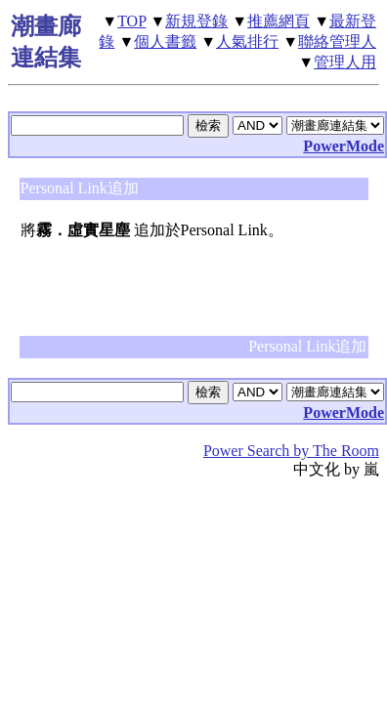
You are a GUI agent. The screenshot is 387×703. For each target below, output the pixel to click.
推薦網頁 (278, 21)
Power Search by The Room (291, 450)
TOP (131, 21)
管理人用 (345, 62)
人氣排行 (247, 41)
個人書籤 (165, 41)
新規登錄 (196, 21)
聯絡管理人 (337, 41)
